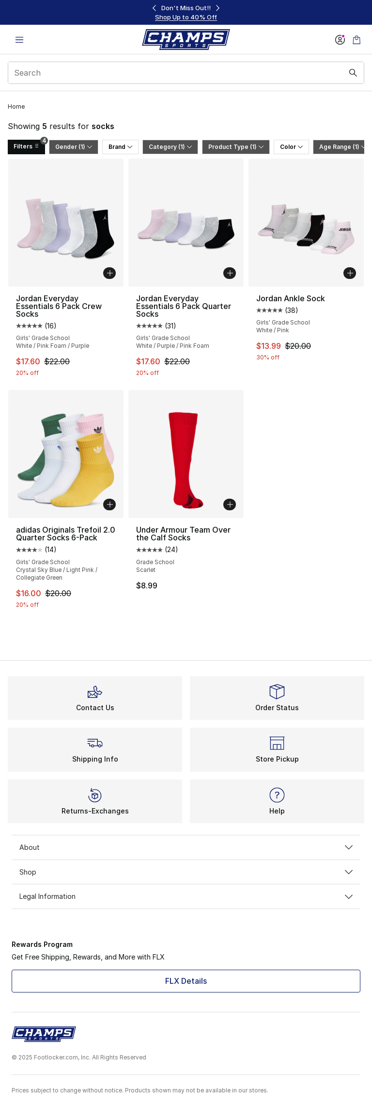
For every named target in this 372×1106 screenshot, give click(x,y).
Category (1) (170, 146)
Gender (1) (73, 146)
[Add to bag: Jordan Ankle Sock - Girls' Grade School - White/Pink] (349, 273)
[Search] (186, 72)
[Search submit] (353, 72)
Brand (120, 146)
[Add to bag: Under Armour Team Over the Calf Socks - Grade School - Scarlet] (229, 504)
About (186, 847)
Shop (186, 872)
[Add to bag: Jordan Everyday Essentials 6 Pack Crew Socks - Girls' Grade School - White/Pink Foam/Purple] (109, 273)
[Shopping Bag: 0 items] (356, 39)
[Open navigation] (19, 39)
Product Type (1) (236, 146)
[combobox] (186, 72)
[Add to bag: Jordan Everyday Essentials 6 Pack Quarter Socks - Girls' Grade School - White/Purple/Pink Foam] (229, 273)
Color (291, 146)
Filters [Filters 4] (29, 145)
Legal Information (186, 896)
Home (16, 106)
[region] (186, 12)
